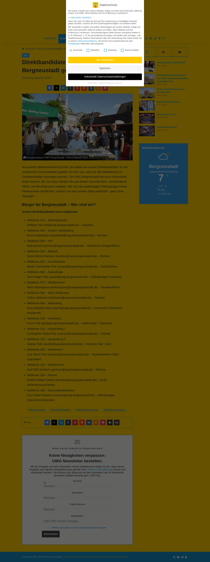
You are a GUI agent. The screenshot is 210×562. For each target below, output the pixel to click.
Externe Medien (130, 49)
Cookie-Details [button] (92, 82)
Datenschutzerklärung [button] (106, 82)
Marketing (110, 49)
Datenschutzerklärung (87, 40)
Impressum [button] (119, 82)
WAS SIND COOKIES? (81, 16)
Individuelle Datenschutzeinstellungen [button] (105, 75)
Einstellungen (74, 42)
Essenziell (75, 49)
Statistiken (93, 49)
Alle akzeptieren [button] (105, 58)
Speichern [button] (105, 67)
